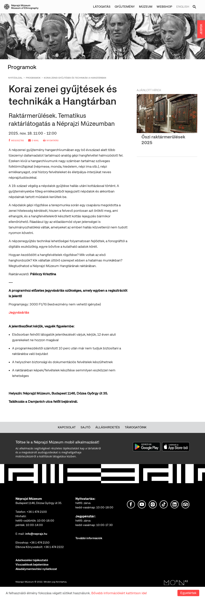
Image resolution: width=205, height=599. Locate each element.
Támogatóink (135, 427)
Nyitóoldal (15, 77)
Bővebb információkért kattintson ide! (119, 593)
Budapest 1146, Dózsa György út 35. (39, 503)
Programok (33, 77)
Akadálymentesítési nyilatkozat (36, 569)
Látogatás (101, 7)
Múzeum (145, 7)
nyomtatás (51, 140)
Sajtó (85, 427)
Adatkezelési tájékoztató (32, 560)
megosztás (16, 140)
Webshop (164, 7)
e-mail (33, 140)
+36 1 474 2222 (54, 547)
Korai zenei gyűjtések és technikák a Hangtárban (75, 77)
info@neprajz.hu (36, 534)
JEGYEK (201, 29)
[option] (167, 123)
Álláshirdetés (107, 427)
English (182, 7)
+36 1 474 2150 (39, 543)
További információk (88, 538)
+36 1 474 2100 (37, 512)
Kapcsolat (67, 427)
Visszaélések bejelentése (32, 565)
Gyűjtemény (125, 7)
